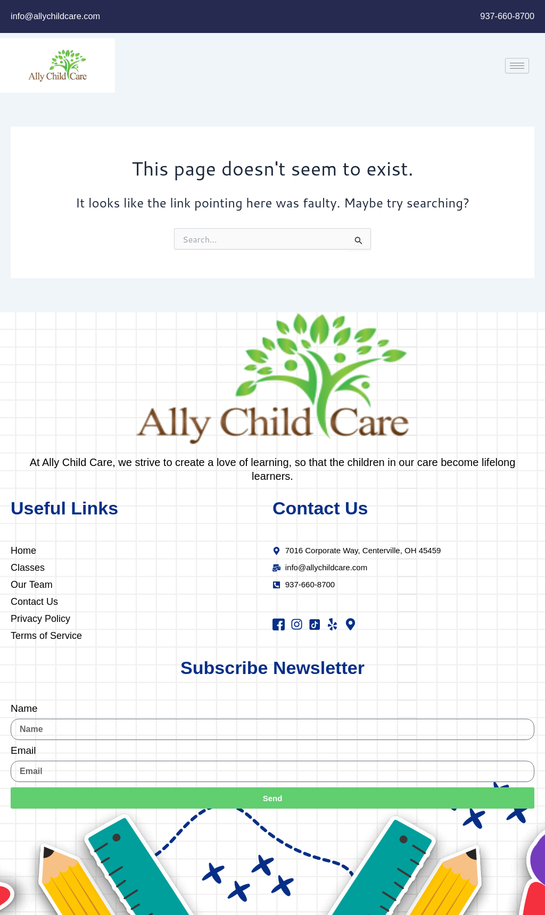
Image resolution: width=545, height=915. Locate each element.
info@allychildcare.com (57, 16)
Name (24, 708)
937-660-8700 (506, 16)
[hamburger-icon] (517, 65)
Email (23, 750)
